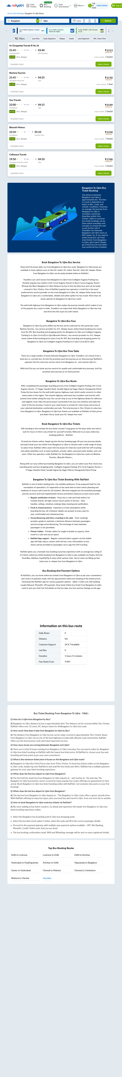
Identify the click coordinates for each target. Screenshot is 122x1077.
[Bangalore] (21, 21)
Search (108, 21)
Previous (6, 30)
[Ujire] (54, 21)
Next (111, 30)
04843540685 (102, 5)
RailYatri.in (83, 752)
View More (47, 878)
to (19, 855)
